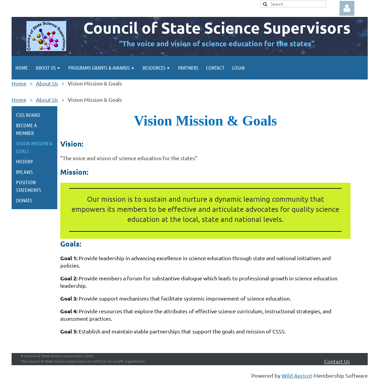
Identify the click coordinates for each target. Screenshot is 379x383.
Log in (347, 8)
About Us (47, 83)
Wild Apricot (297, 375)
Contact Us (337, 361)
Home (19, 83)
